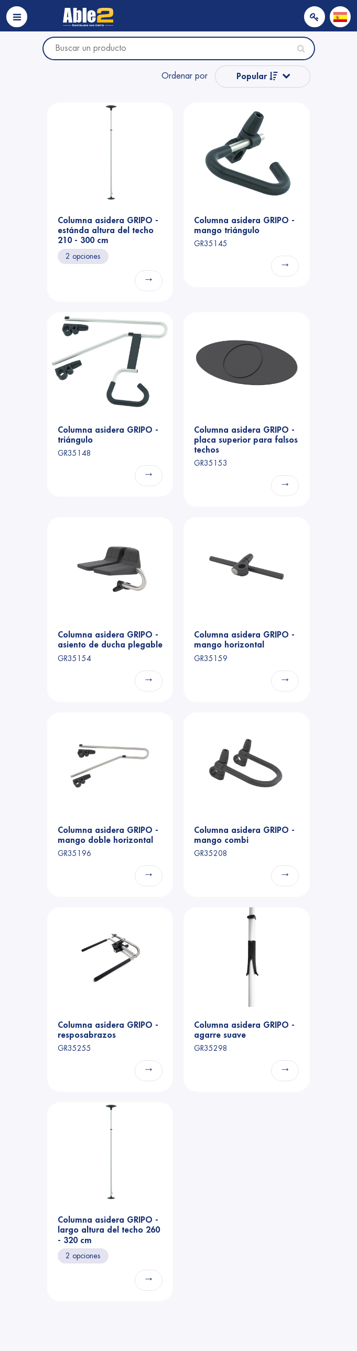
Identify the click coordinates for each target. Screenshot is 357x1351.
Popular (257, 76)
